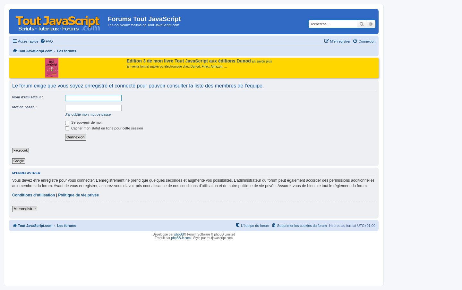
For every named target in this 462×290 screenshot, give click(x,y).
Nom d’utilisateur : (27, 97)
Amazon (217, 66)
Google (18, 161)
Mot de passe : (24, 107)
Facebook (20, 150)
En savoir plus (262, 61)
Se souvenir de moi (83, 122)
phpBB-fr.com (181, 238)
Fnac (205, 66)
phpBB (179, 234)
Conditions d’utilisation (33, 195)
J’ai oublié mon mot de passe (88, 114)
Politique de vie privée (78, 195)
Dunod (195, 66)
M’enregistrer (24, 209)
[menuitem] (46, 41)
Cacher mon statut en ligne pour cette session (104, 128)
